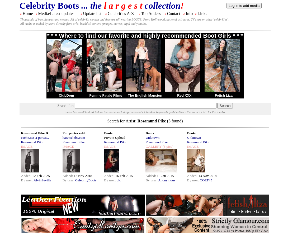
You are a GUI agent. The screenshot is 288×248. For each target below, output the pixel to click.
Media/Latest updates (56, 13)
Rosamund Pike (32, 142)
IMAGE (27, 146)
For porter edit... (75, 133)
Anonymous (166, 180)
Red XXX (184, 95)
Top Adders (150, 13)
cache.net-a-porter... (35, 138)
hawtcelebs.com (74, 138)
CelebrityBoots (86, 180)
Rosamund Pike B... (36, 133)
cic (119, 180)
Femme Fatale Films (105, 95)
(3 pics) (167, 146)
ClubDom (66, 95)
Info (189, 13)
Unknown (152, 138)
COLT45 (206, 180)
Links (202, 13)
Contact (173, 13)
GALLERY (153, 146)
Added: (26, 176)
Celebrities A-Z (121, 13)
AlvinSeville (42, 180)
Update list (92, 13)
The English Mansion (145, 95)
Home (28, 13)
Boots (108, 133)
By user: (27, 180)
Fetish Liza (224, 95)
